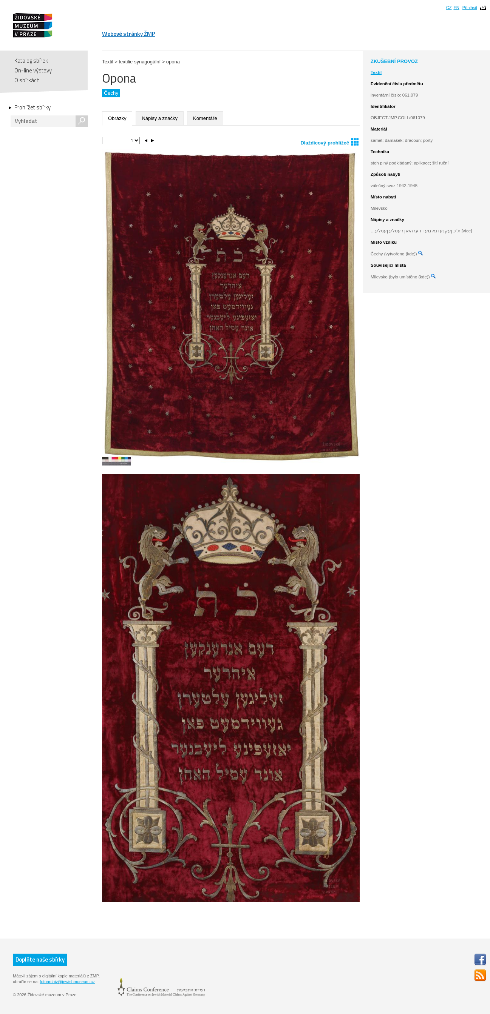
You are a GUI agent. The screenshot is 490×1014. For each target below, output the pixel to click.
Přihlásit (469, 7)
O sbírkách (27, 80)
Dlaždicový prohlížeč (329, 141)
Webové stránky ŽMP (128, 33)
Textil (107, 62)
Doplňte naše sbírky (40, 959)
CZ (449, 7)
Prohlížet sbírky (32, 107)
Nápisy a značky (160, 118)
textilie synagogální (140, 62)
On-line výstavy (33, 70)
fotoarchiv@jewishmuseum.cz (67, 981)
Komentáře (205, 118)
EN (456, 7)
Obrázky (117, 118)
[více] (467, 231)
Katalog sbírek (31, 60)
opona (173, 62)
